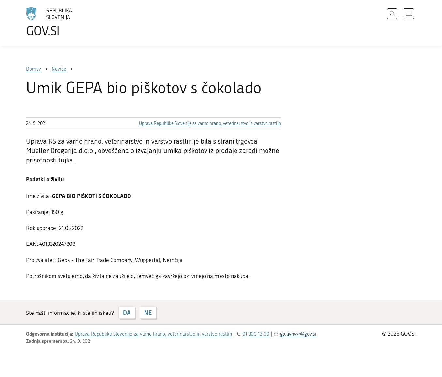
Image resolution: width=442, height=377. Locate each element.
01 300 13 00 (255, 334)
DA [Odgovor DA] (126, 312)
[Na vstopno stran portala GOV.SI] (67, 22)
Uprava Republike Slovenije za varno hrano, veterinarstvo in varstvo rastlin (210, 123)
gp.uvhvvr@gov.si (298, 334)
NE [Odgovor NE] (148, 312)
